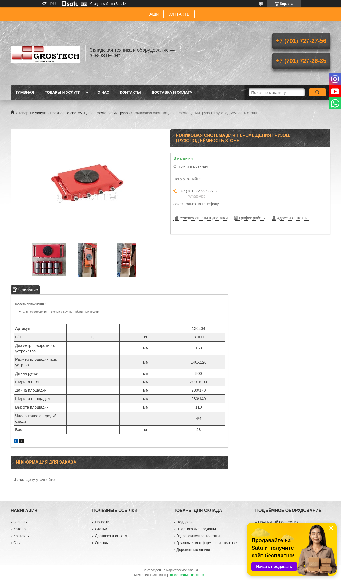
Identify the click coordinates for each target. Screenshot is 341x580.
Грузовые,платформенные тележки (206, 543)
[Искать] (317, 92)
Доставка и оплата (172, 92)
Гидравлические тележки (198, 536)
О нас (103, 92)
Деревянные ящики (193, 550)
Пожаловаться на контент (188, 575)
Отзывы (101, 543)
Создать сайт (100, 4)
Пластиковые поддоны (196, 529)
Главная (25, 92)
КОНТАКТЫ (179, 14)
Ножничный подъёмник (278, 522)
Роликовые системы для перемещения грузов (90, 113)
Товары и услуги (63, 92)
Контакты (130, 92)
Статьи (101, 529)
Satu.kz (193, 570)
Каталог (20, 529)
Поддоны (184, 522)
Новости (102, 522)
